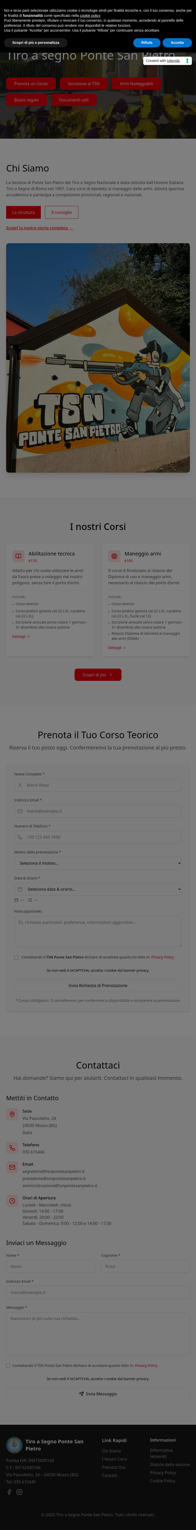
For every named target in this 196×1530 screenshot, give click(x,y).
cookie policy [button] (90, 16)
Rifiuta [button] (147, 43)
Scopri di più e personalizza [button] (35, 43)
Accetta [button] (177, 43)
